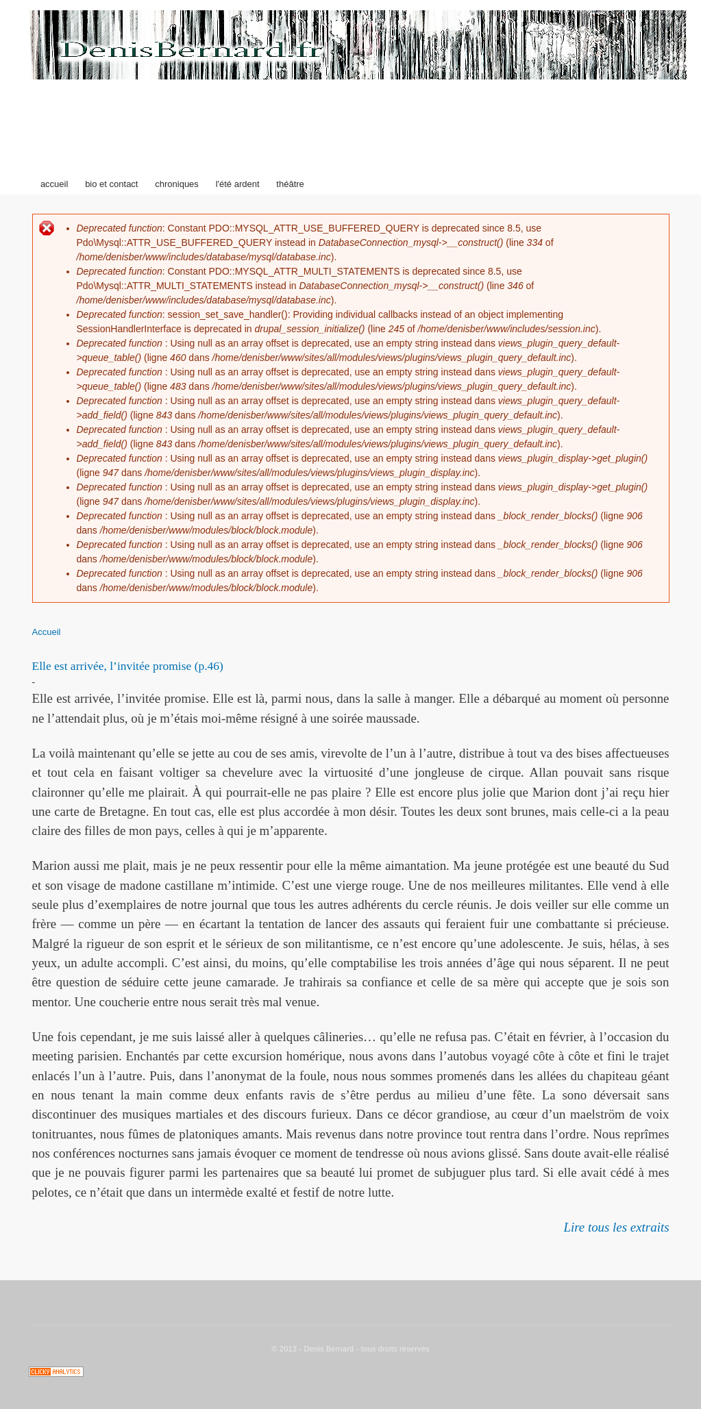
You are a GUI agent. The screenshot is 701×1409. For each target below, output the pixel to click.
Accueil (46, 632)
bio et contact (111, 184)
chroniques (177, 184)
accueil (54, 184)
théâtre (290, 184)
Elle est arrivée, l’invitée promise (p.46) (127, 666)
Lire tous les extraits (616, 1227)
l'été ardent (238, 184)
